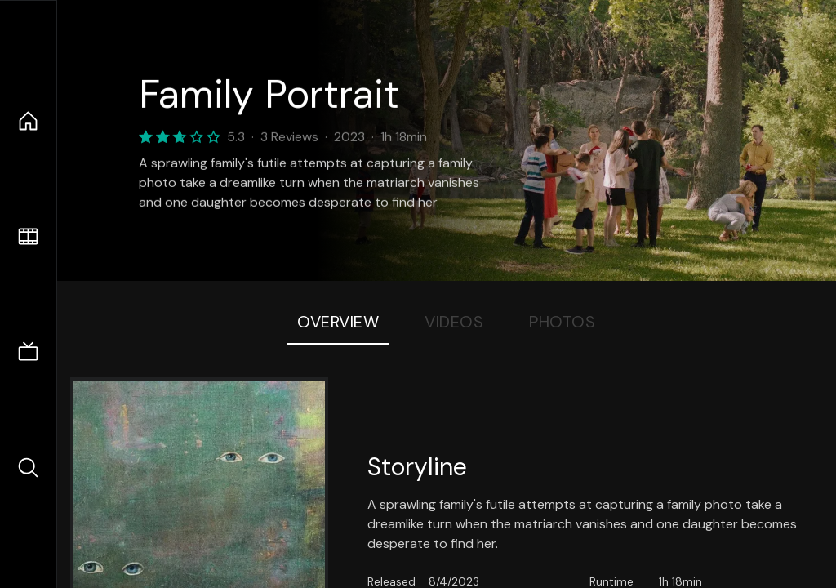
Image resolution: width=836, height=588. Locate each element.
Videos (454, 321)
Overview (338, 321)
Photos (562, 321)
